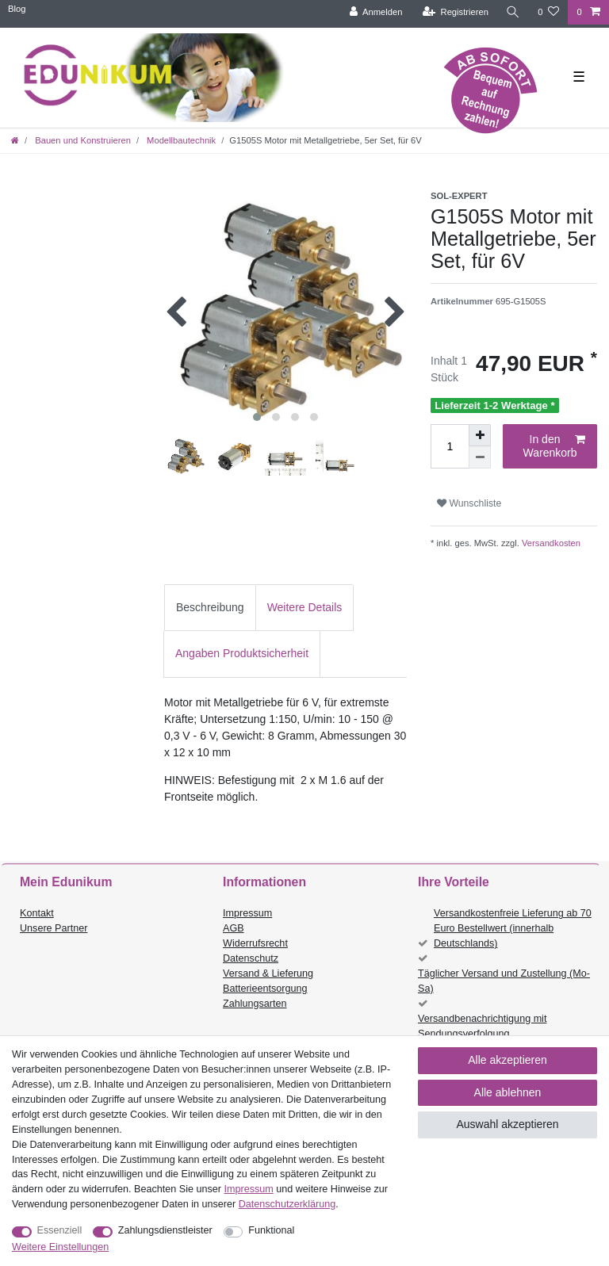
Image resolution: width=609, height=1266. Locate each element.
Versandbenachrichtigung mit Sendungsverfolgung (482, 1026)
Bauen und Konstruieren (82, 140)
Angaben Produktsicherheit (241, 653)
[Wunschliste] (548, 12)
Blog (16, 8)
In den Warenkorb (554, 446)
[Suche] (513, 12)
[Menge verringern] (480, 457)
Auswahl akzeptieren (507, 1124)
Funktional (271, 1230)
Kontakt (37, 913)
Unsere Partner (53, 928)
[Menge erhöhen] (480, 435)
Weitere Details (305, 607)
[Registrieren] (455, 12)
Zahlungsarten (255, 1003)
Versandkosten (549, 543)
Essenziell (59, 1230)
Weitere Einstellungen (60, 1247)
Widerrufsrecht (255, 943)
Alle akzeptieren (507, 1060)
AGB (233, 928)
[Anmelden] (376, 12)
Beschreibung (210, 607)
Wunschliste (469, 503)
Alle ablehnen (508, 1092)
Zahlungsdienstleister (165, 1230)
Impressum (247, 913)
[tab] (210, 607)
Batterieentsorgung (265, 988)
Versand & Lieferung (268, 973)
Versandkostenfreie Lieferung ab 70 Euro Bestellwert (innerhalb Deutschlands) (513, 928)
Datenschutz (250, 958)
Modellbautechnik (180, 140)
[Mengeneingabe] (450, 446)
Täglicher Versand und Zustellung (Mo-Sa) (504, 981)
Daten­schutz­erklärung (287, 1204)
